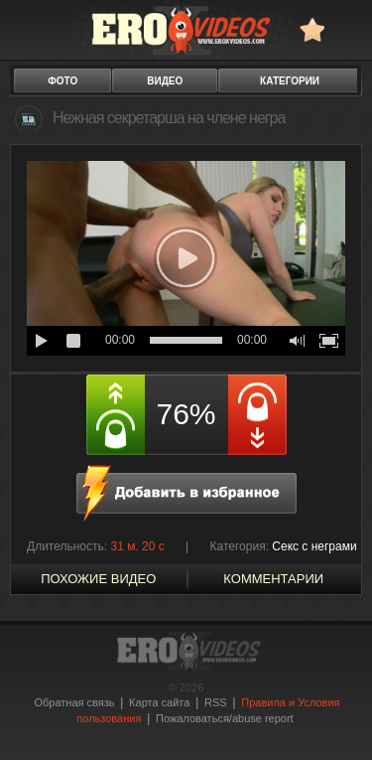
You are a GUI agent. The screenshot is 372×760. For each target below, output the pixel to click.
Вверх (334, 719)
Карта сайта (159, 702)
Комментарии (273, 578)
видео (165, 81)
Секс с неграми (314, 546)
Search (347, 29)
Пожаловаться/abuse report (225, 718)
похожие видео (98, 578)
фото (62, 81)
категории (289, 81)
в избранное (312, 29)
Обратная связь (74, 702)
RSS (215, 702)
